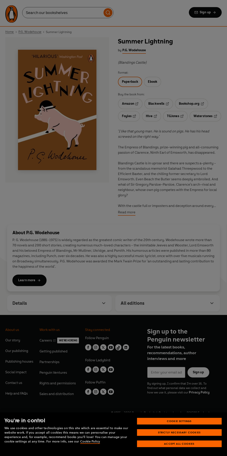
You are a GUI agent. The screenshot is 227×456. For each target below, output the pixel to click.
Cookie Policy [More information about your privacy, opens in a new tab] (90, 441)
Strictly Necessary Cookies (179, 432)
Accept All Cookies (179, 443)
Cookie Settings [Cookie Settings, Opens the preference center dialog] (179, 421)
